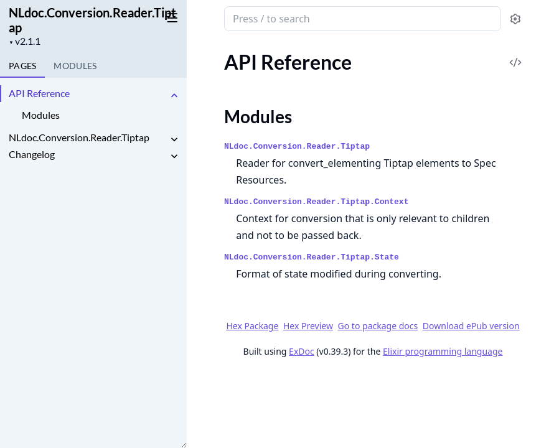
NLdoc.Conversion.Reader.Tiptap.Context (316, 202)
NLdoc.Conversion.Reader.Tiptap (92, 20)
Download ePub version (471, 326)
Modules (41, 115)
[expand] (174, 95)
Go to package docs (378, 326)
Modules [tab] (75, 65)
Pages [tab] (22, 65)
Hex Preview (308, 326)
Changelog (32, 154)
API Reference (39, 93)
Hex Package (252, 326)
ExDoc (301, 351)
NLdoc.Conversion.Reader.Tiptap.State (311, 257)
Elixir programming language (442, 351)
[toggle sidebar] (170, 17)
